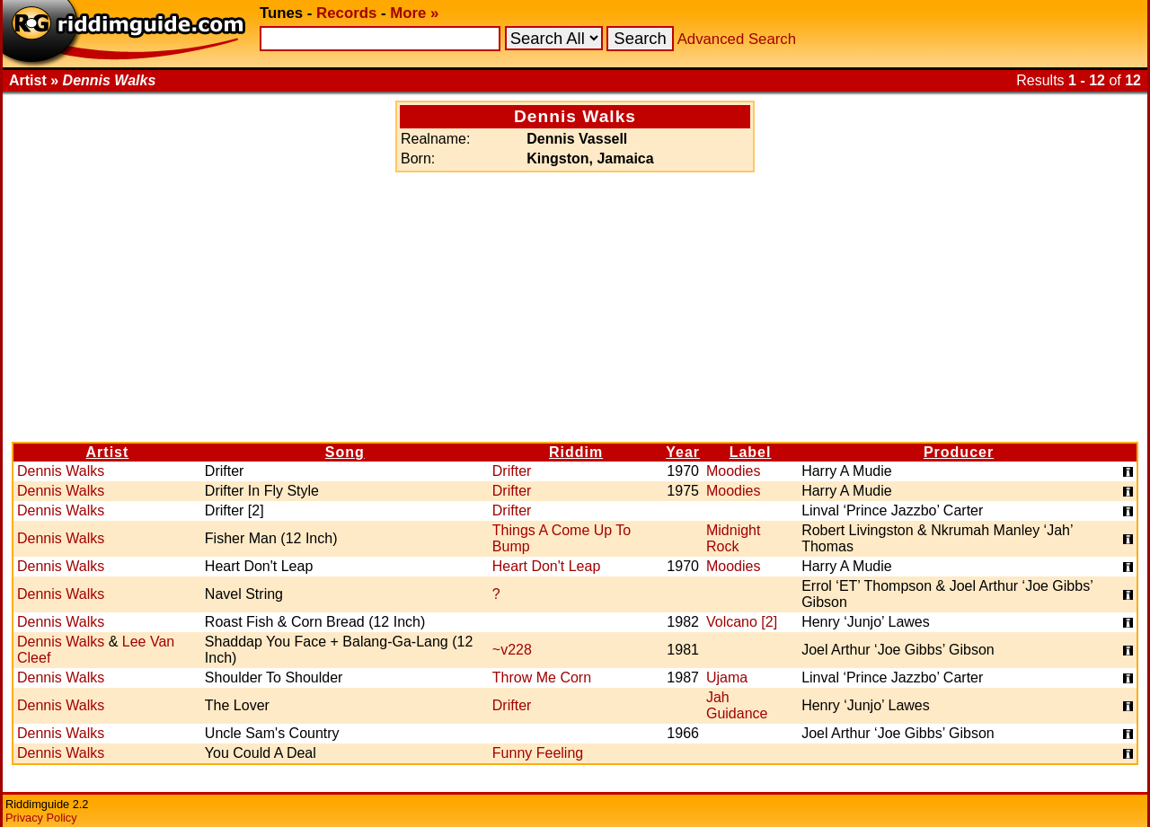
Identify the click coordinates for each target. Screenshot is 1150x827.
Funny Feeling (537, 753)
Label (751, 452)
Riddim (576, 452)
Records (346, 13)
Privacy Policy (41, 817)
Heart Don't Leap (546, 566)
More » (414, 13)
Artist (107, 452)
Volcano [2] (741, 621)
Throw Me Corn (541, 677)
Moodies (733, 471)
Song (345, 452)
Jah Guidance (737, 705)
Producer (959, 452)
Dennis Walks (60, 471)
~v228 (512, 649)
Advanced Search (736, 39)
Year (683, 452)
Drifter (512, 471)
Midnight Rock (733, 538)
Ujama (727, 677)
